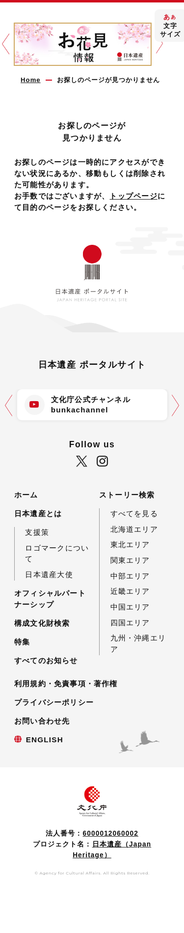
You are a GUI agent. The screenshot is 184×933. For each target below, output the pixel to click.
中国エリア (130, 607)
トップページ (133, 196)
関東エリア (130, 560)
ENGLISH (44, 739)
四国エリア (130, 622)
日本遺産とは (38, 513)
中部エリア (130, 576)
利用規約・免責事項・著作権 (66, 683)
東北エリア (130, 544)
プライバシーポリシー (54, 702)
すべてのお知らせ (46, 660)
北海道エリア (134, 529)
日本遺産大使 (49, 574)
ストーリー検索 (127, 495)
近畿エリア (130, 591)
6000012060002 (110, 833)
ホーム (26, 495)
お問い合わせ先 (42, 721)
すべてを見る (134, 513)
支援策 (37, 532)
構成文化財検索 (42, 623)
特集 (22, 642)
